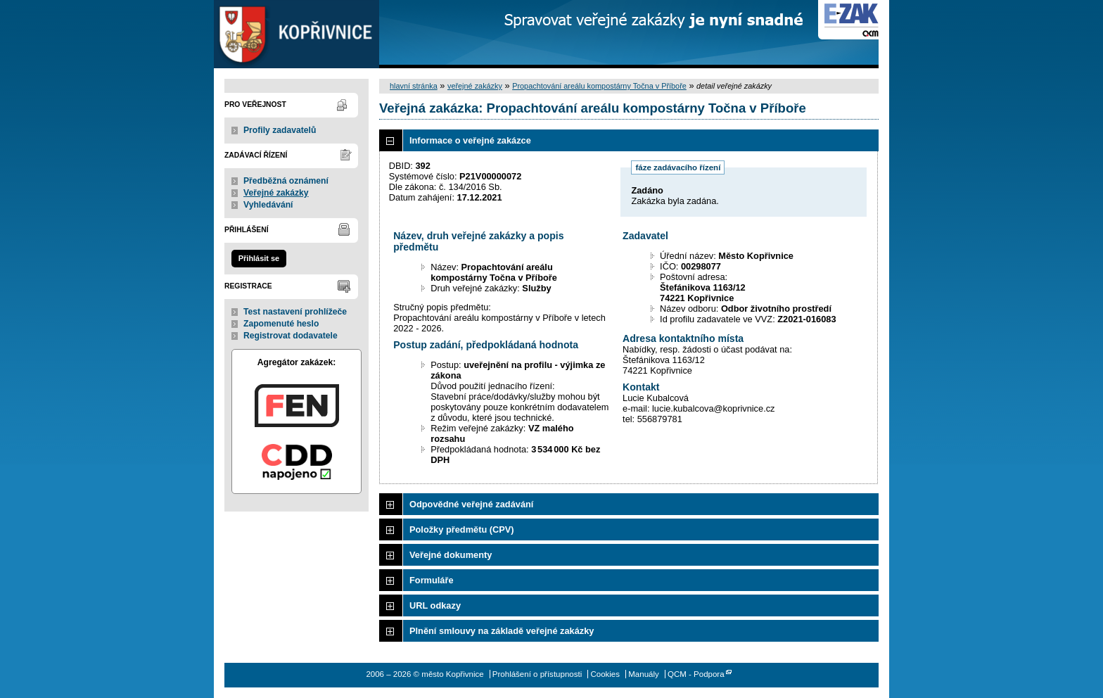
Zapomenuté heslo (281, 324)
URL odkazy (435, 605)
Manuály (643, 674)
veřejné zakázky (474, 86)
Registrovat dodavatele (290, 336)
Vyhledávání (268, 205)
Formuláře (431, 580)
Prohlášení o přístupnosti (537, 674)
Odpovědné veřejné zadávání (471, 504)
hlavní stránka (414, 86)
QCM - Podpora (696, 674)
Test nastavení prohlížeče (295, 312)
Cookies (605, 674)
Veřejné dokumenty (450, 555)
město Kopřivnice (296, 34)
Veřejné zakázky (276, 193)
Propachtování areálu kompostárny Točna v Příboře (599, 86)
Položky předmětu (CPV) (461, 529)
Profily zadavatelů (279, 130)
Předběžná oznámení (286, 181)
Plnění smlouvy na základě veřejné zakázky (501, 631)
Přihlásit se (258, 258)
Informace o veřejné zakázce (470, 140)
